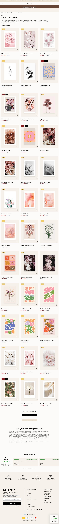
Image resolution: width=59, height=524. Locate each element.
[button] (54, 519)
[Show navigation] (1, 3)
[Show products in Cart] (57, 3)
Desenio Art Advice (48, 489)
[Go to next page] (36, 420)
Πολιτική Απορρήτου (17, 506)
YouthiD (28, 501)
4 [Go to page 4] (31, 420)
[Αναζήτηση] (4, 3)
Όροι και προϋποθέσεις (48, 496)
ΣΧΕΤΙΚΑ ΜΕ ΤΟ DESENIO (32, 489)
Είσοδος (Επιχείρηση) (31, 506)
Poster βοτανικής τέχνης (9, 12)
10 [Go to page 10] (33, 420)
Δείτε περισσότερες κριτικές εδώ (29, 468)
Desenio (32, 520)
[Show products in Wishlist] (55, 3)
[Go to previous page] (23, 420)
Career (28, 495)
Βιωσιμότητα (29, 497)
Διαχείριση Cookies (47, 502)
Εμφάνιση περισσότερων (29, 415)
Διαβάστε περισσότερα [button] (5, 25)
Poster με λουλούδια (18, 12)
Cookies (45, 500)
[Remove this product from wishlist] (17, 50)
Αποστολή (12, 503)
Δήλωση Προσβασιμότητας (32, 499)
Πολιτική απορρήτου (47, 498)
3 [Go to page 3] (29, 420)
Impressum (29, 493)
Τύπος (28, 491)
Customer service (47, 491)
